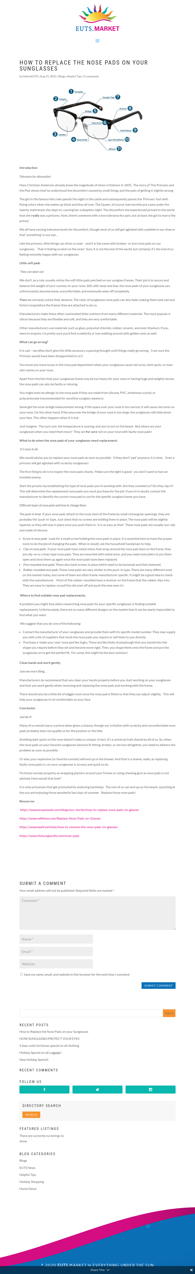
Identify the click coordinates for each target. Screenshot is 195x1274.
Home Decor (28, 1188)
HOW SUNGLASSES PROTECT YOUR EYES (49, 1038)
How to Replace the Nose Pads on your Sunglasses (53, 1031)
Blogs (61, 76)
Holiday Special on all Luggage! (40, 1052)
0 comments (91, 76)
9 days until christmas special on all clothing (49, 1045)
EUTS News (27, 1167)
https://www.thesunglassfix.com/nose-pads (49, 836)
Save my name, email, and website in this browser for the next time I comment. (77, 974)
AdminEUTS (30, 76)
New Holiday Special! (33, 1059)
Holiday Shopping (31, 1181)
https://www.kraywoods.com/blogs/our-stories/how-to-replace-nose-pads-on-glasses (79, 810)
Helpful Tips (74, 76)
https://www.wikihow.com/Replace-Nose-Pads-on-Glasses (60, 818)
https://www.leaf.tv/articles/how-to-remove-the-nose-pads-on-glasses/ (68, 827)
